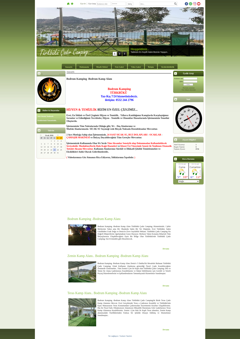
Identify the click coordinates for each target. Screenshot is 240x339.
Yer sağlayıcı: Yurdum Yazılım (120, 336)
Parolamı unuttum (189, 88)
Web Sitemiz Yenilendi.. (46, 116)
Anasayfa (68, 67)
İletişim (151, 67)
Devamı (166, 249)
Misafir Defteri (102, 67)
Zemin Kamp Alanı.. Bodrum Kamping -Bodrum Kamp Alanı (107, 256)
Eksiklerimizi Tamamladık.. (47, 120)
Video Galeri (136, 67)
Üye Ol (83, 4)
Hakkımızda (84, 67)
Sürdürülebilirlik (167, 67)
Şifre (181, 81)
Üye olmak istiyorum (189, 90)
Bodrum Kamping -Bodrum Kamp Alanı (94, 219)
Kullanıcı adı (178, 78)
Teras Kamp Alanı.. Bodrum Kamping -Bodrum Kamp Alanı (107, 293)
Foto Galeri (119, 67)
